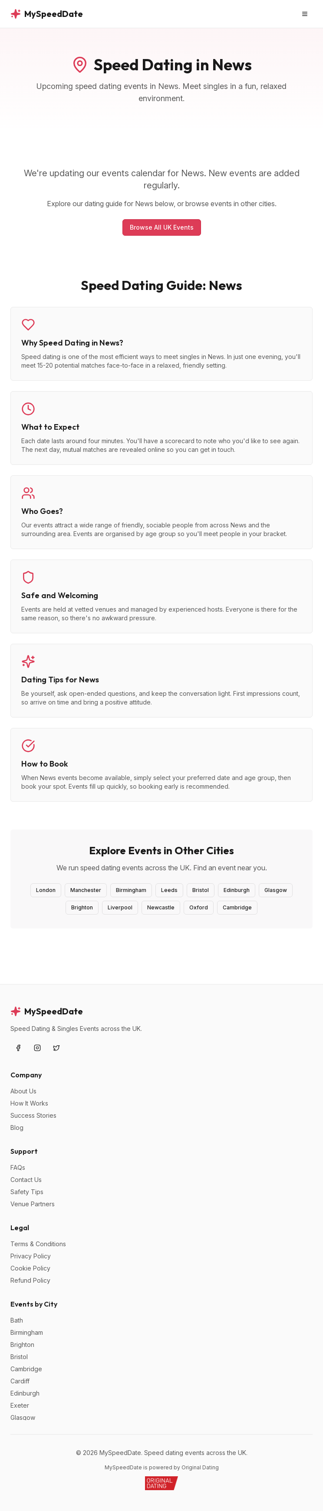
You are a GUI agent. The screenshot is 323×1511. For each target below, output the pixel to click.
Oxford (198, 907)
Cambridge (237, 907)
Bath (16, 1320)
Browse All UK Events (162, 227)
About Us (23, 1091)
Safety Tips (26, 1191)
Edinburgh (237, 890)
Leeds (169, 890)
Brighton (82, 907)
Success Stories (33, 1115)
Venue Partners (32, 1204)
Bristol (200, 890)
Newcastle (161, 907)
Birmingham (131, 890)
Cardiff (20, 1381)
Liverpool (120, 907)
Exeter (19, 1405)
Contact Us (26, 1179)
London (46, 890)
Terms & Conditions (38, 1244)
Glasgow (275, 890)
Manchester (85, 890)
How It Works (29, 1103)
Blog (16, 1127)
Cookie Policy (30, 1268)
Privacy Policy (30, 1256)
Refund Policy (30, 1280)
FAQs (17, 1167)
